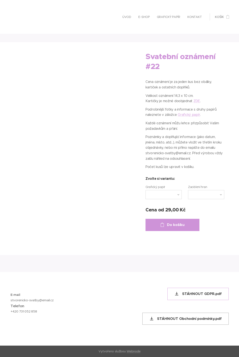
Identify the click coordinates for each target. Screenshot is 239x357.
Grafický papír (189, 115)
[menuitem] (126, 17)
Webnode (134, 351)
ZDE (197, 101)
